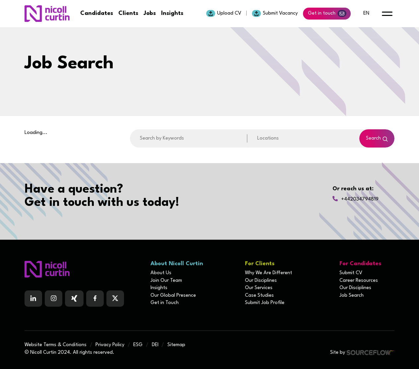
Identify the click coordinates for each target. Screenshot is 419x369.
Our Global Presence (173, 295)
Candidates (96, 13)
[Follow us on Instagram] (53, 298)
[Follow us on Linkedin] (33, 298)
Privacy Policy (109, 344)
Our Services (258, 287)
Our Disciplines (261, 280)
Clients (128, 13)
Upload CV (223, 13)
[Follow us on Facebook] (74, 298)
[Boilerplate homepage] (84, 269)
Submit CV (350, 273)
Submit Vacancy (275, 13)
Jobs (150, 13)
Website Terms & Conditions (56, 344)
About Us (160, 273)
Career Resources (358, 280)
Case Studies (259, 295)
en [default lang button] (366, 13)
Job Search (351, 295)
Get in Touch (164, 302)
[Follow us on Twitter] (115, 298)
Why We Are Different (268, 273)
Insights (172, 13)
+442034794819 (360, 199)
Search (373, 138)
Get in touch (327, 13)
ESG (138, 344)
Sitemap (176, 344)
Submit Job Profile (264, 302)
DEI (155, 344)
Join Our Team (166, 280)
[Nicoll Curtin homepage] (47, 13)
